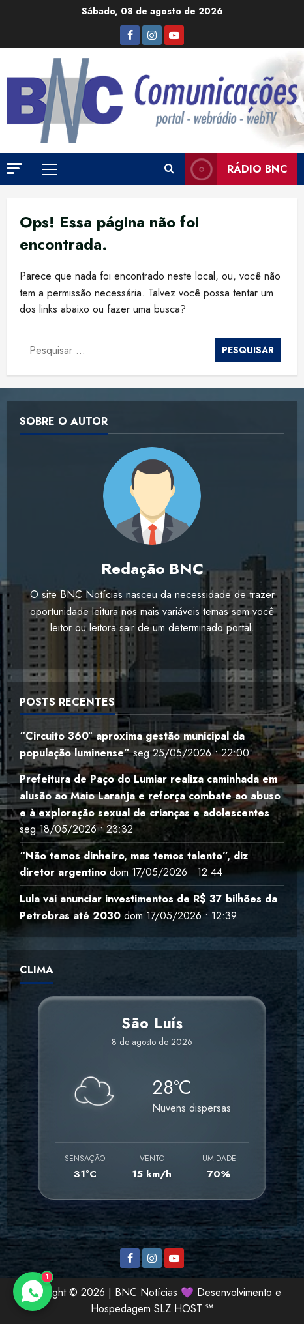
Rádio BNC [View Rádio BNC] (236, 169)
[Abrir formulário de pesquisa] (169, 169)
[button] (14, 168)
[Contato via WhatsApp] (32, 1291)
